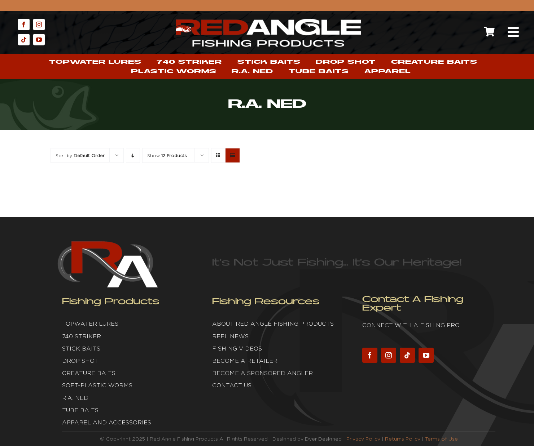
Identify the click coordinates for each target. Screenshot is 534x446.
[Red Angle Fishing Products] (268, 22)
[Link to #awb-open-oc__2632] (513, 32)
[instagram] (39, 24)
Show (167, 155)
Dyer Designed (323, 439)
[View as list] (233, 155)
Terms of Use (441, 439)
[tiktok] (24, 39)
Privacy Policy (363, 439)
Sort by (80, 155)
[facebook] (24, 24)
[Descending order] (133, 155)
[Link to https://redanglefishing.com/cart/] (489, 31)
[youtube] (39, 39)
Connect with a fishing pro (411, 325)
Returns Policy (402, 439)
